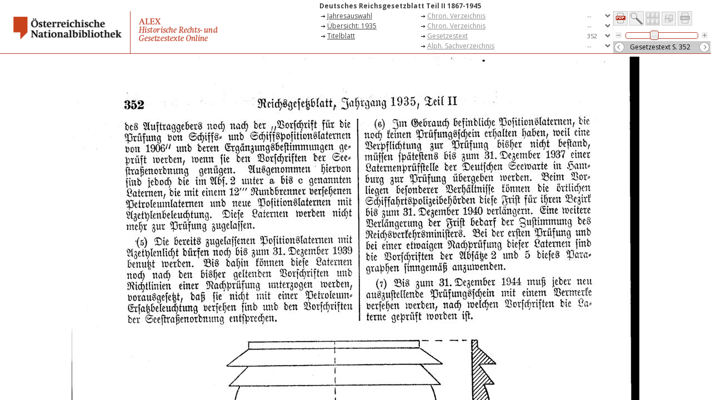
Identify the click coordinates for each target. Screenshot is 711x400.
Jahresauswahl (349, 16)
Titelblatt (341, 36)
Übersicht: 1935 (352, 26)
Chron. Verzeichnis (456, 16)
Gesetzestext (447, 36)
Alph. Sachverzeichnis (460, 46)
